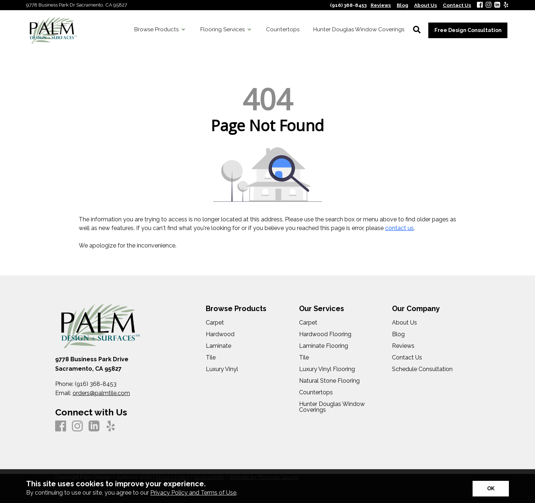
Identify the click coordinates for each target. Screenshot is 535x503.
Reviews (403, 346)
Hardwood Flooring (325, 334)
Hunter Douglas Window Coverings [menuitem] (358, 29)
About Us (404, 323)
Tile (211, 358)
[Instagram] (488, 5)
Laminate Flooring (323, 346)
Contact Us (407, 358)
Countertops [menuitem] (282, 29)
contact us (399, 228)
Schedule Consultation (422, 369)
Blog (398, 334)
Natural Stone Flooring (329, 381)
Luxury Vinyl (222, 369)
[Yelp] (506, 5)
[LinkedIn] (497, 5)
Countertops (316, 392)
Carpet (215, 323)
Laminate (218, 346)
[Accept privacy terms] (491, 488)
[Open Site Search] (416, 30)
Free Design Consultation (468, 30)
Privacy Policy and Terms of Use (193, 492)
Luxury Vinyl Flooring (327, 369)
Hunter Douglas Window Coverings (332, 407)
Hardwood (220, 334)
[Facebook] (480, 5)
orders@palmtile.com (101, 393)
